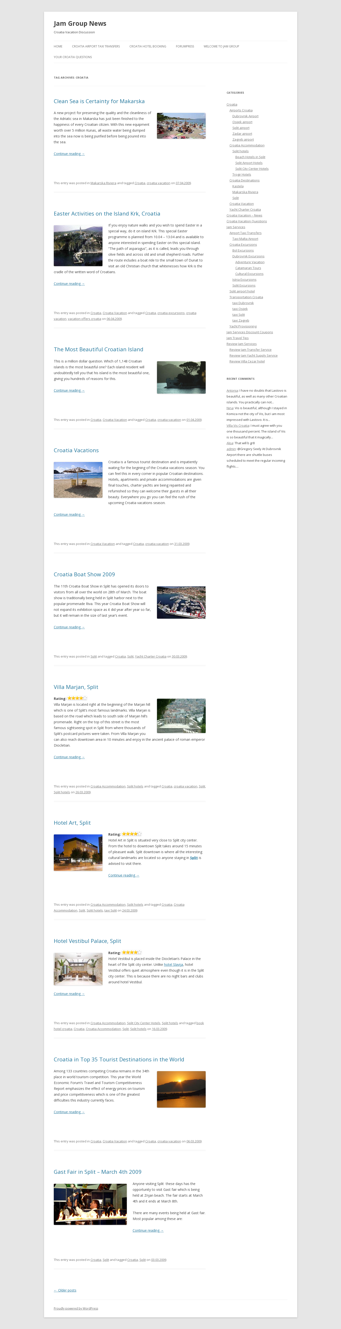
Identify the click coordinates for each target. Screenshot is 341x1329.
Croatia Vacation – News (244, 215)
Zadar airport (242, 133)
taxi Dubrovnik (243, 303)
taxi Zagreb (240, 320)
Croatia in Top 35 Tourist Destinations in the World (119, 1059)
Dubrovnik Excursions (248, 256)
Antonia (232, 390)
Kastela (238, 186)
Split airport (240, 128)
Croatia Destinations (245, 180)
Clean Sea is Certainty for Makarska (99, 101)
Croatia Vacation (115, 313)
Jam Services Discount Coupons (250, 332)
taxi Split (110, 910)
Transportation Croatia (246, 297)
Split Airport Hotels (249, 163)
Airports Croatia (241, 110)
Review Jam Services (242, 344)
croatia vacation (158, 183)
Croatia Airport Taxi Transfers (96, 46)
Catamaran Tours (248, 268)
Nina (230, 408)
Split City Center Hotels (143, 1023)
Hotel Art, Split (72, 822)
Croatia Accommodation (108, 786)
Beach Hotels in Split (250, 157)
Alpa (230, 443)
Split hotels (135, 786)
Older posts (65, 1290)
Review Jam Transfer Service (251, 349)
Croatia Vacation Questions (247, 221)
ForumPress (185, 46)
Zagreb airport (243, 139)
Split (94, 656)
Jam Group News (80, 23)
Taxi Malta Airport (245, 238)
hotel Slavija (173, 964)
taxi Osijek (240, 309)
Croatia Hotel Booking (147, 46)
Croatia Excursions (243, 244)
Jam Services (236, 227)
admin (231, 449)
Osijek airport (242, 122)
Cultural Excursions (249, 273)
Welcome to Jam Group (221, 46)
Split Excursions (244, 285)
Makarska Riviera (103, 183)
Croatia (140, 183)
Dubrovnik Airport (245, 116)
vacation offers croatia (84, 318)
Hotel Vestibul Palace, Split (87, 940)
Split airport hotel (242, 291)
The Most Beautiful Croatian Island (98, 349)
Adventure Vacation (250, 262)
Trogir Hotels (241, 174)
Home (58, 46)
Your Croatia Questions (73, 57)
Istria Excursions (244, 279)
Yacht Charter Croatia (150, 656)
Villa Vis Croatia (238, 425)
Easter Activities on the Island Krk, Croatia (107, 213)
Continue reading (69, 153)
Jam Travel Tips (238, 338)
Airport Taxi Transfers (246, 233)
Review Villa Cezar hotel (247, 361)
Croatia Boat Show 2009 (84, 574)
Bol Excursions (243, 250)
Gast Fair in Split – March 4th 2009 (98, 1171)
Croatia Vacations (76, 450)
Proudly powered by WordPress (76, 1308)
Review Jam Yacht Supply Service (254, 355)
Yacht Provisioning (243, 326)
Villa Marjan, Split (76, 686)
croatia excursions (171, 313)
